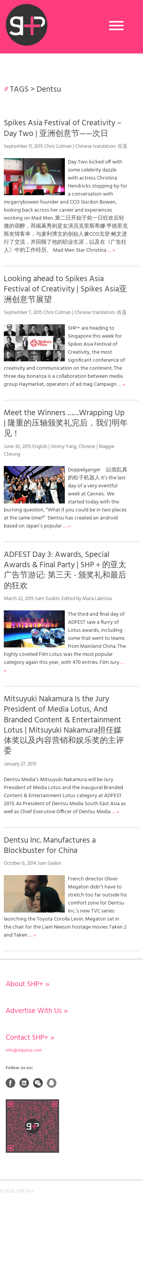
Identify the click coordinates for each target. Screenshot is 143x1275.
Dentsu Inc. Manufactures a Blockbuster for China (50, 845)
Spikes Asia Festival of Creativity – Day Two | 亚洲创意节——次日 (62, 128)
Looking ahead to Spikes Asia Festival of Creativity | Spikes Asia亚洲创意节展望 (65, 289)
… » (111, 250)
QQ (52, 1083)
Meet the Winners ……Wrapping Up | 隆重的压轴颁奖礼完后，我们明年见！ (66, 423)
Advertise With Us (37, 1011)
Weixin (38, 1083)
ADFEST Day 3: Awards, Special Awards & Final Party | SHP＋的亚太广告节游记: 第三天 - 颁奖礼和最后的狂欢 (65, 570)
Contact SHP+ (30, 1038)
